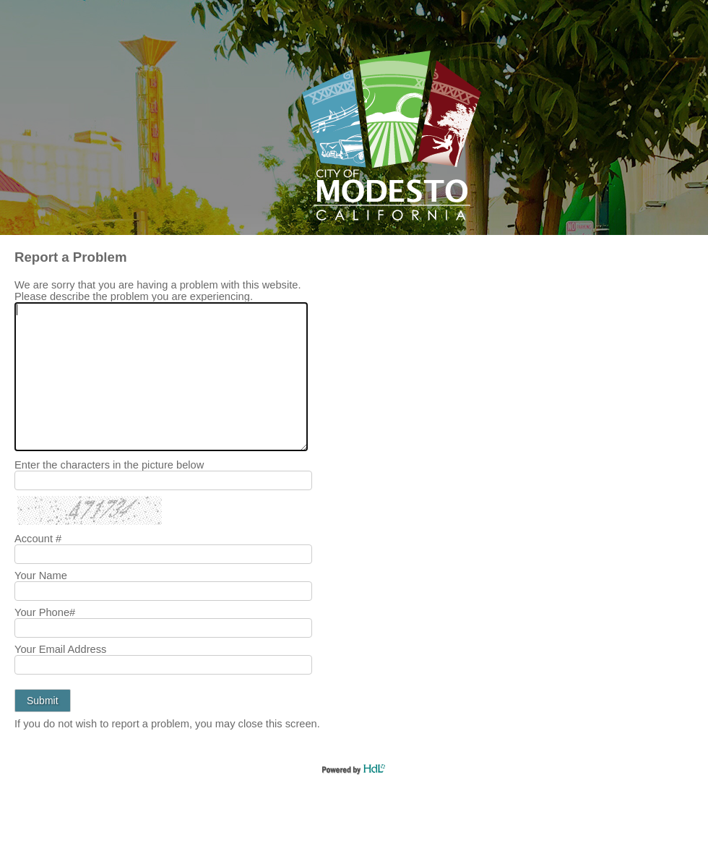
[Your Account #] (163, 554)
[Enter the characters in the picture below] (163, 480)
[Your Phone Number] (163, 628)
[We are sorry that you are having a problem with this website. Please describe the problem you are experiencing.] (161, 376)
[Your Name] (163, 591)
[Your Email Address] (163, 665)
